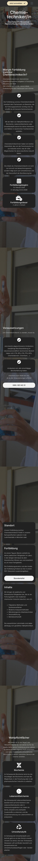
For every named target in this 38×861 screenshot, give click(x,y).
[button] (32, 3)
